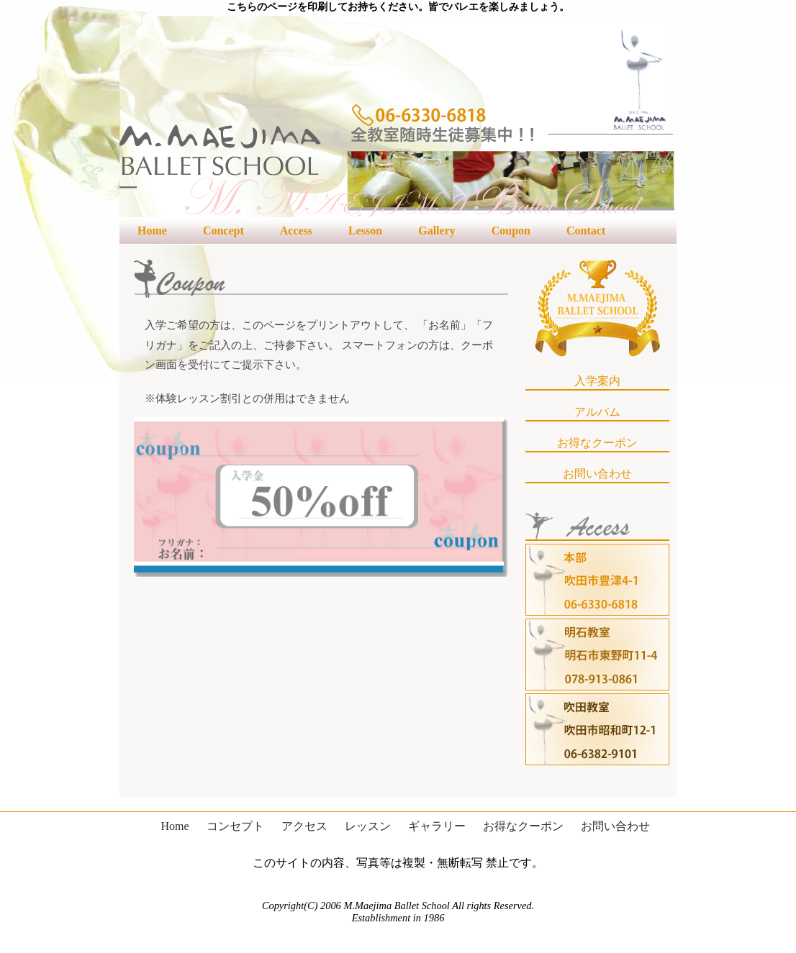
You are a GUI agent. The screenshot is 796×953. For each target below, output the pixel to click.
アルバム (597, 412)
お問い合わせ (597, 474)
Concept (223, 230)
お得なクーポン (597, 443)
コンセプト (235, 826)
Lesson (365, 230)
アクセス (304, 826)
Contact (585, 230)
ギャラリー (437, 826)
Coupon (511, 230)
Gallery (437, 230)
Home (152, 230)
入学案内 (597, 381)
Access (296, 230)
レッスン (368, 826)
